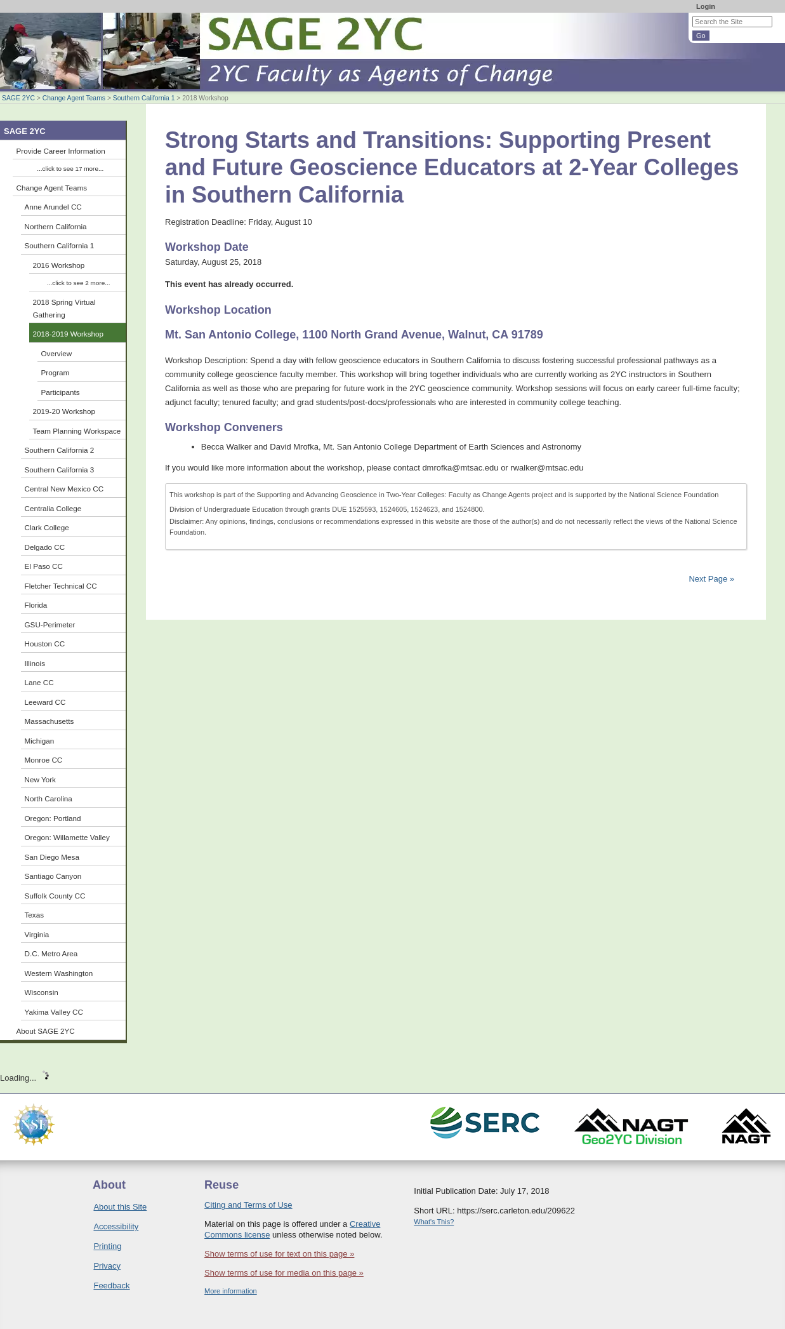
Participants (60, 392)
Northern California (56, 226)
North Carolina (48, 798)
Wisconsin (41, 992)
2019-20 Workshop (64, 411)
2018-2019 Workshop (68, 334)
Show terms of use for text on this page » (279, 1254)
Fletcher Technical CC (61, 586)
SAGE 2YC (18, 98)
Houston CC (45, 643)
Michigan (40, 741)
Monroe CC (44, 760)
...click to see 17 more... (70, 168)
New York (40, 779)
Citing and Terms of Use (248, 1205)
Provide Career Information (60, 151)
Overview (56, 353)
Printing (107, 1246)
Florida (36, 605)
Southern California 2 (60, 450)
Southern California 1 (144, 98)
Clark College (47, 527)
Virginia (37, 934)
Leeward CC (45, 702)
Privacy (107, 1266)
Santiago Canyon (53, 876)
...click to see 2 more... (78, 282)
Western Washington (59, 973)
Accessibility (115, 1226)
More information (230, 1291)
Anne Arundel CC (53, 207)
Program (55, 372)
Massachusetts (49, 721)
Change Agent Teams (74, 98)
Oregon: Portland (53, 818)
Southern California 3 (60, 469)
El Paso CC (44, 566)
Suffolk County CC (55, 896)
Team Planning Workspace (77, 431)
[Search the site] (732, 21)
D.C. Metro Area (51, 953)
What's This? (434, 1221)
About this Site (120, 1207)
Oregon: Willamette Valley (67, 837)
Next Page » (710, 579)
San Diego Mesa (52, 857)
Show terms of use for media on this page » (284, 1273)
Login (705, 6)
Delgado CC (45, 547)
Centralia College (53, 508)
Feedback (111, 1285)
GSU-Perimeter (50, 624)
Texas (34, 915)
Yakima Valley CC (54, 1012)
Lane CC (39, 682)
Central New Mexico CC (64, 488)
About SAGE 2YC (45, 1031)
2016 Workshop (59, 265)
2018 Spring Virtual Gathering (64, 308)
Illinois (35, 663)
